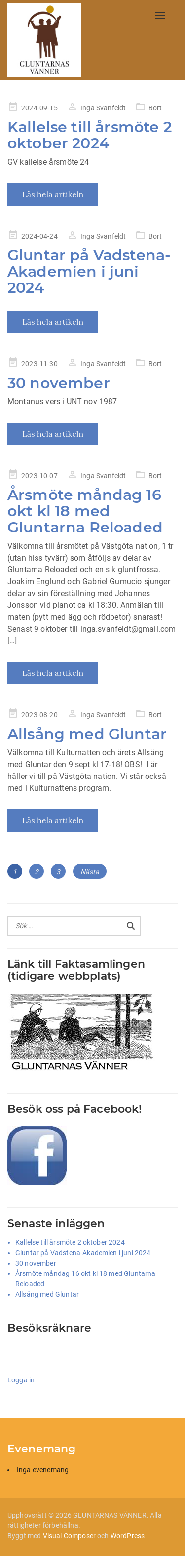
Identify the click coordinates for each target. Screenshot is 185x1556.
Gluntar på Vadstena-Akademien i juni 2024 (89, 271)
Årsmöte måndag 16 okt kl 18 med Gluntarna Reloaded (85, 511)
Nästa (90, 872)
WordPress (128, 1536)
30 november (58, 383)
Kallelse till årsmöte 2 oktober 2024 (89, 135)
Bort (155, 108)
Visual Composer (69, 1536)
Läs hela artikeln (52, 194)
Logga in (21, 1380)
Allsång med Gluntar (87, 734)
